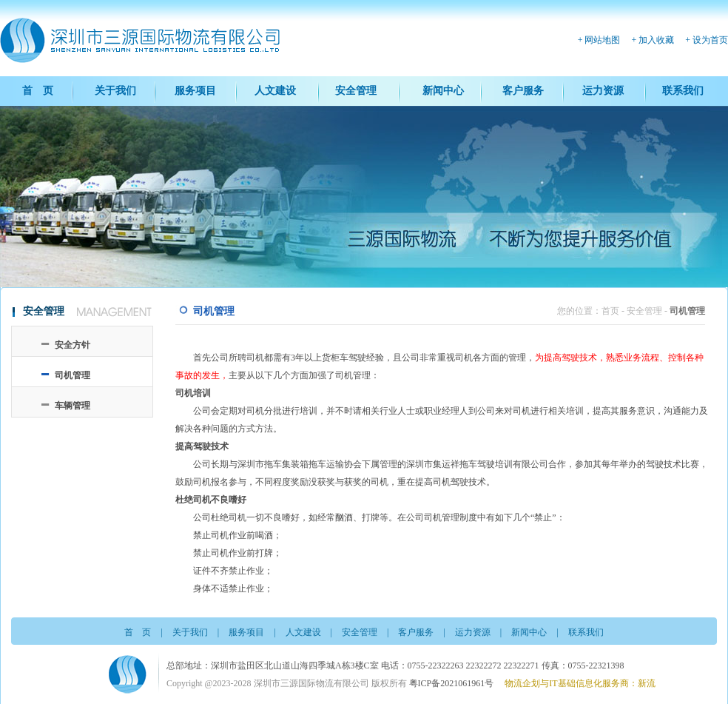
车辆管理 (72, 405)
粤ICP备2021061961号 (451, 683)
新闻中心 (443, 90)
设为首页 (710, 40)
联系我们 (683, 90)
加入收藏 (656, 40)
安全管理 (356, 90)
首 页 (37, 90)
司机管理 (72, 375)
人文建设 (275, 90)
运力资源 (603, 90)
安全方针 (72, 345)
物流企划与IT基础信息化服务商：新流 (580, 683)
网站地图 (602, 40)
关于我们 (115, 90)
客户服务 (523, 90)
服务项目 (195, 90)
